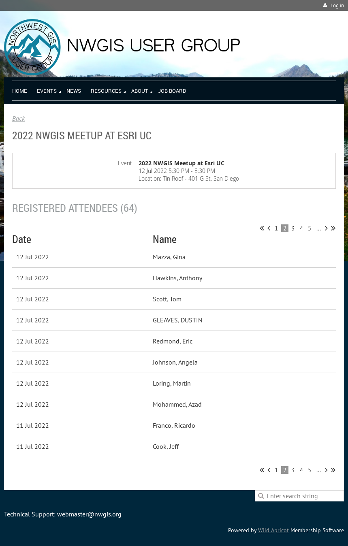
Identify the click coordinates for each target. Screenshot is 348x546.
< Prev (269, 228)
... (318, 228)
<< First (262, 228)
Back (18, 118)
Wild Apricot (273, 530)
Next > (326, 228)
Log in (337, 5)
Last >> (333, 228)
